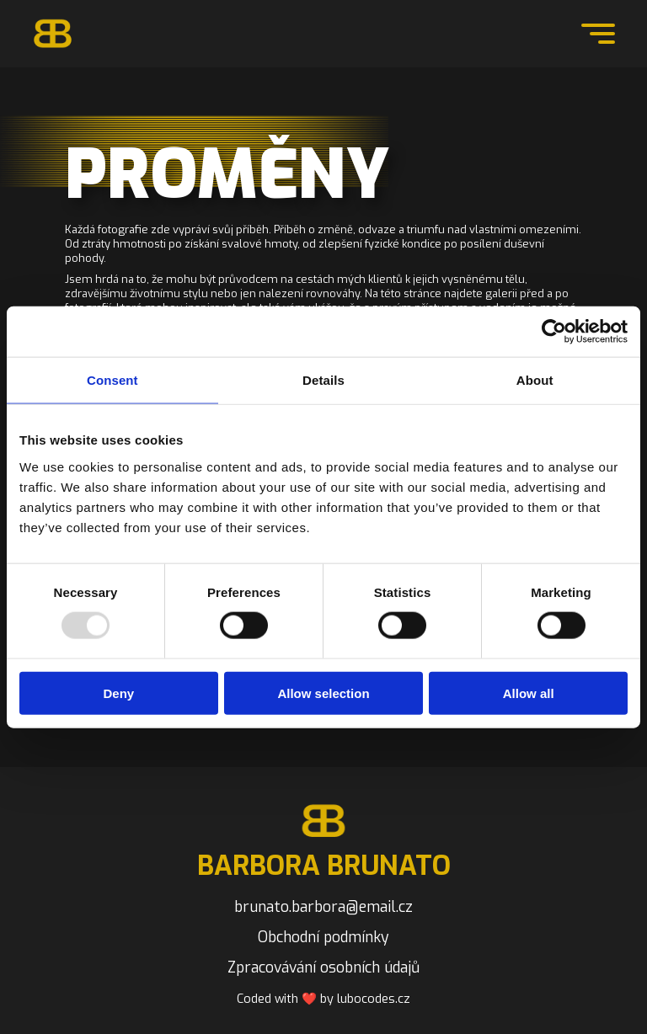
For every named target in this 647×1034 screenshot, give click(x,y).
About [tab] (534, 380)
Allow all (528, 692)
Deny (118, 692)
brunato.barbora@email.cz (323, 907)
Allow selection (323, 692)
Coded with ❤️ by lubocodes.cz (323, 999)
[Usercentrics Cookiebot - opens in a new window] (554, 331)
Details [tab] (323, 380)
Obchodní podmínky (323, 937)
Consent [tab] (112, 380)
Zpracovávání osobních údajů (323, 967)
